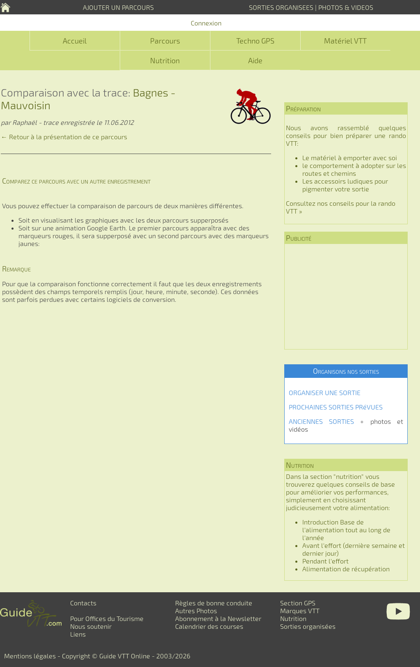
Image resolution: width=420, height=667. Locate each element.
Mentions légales (30, 656)
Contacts (83, 603)
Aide (255, 60)
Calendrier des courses (209, 626)
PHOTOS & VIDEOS (345, 7)
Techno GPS (255, 40)
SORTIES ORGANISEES (281, 7)
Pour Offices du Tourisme (107, 618)
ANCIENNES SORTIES (321, 421)
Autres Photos (196, 610)
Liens (78, 634)
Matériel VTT (345, 40)
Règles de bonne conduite (213, 603)
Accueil (75, 40)
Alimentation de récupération (346, 569)
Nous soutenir (91, 626)
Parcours (165, 40)
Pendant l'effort (325, 561)
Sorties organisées (308, 626)
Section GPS (297, 603)
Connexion (206, 23)
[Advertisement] (346, 296)
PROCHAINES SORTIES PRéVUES (336, 407)
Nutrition (165, 60)
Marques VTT (300, 610)
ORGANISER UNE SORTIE (325, 392)
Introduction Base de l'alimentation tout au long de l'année (346, 529)
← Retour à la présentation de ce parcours (64, 136)
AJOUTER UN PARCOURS (118, 7)
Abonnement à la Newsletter (218, 618)
